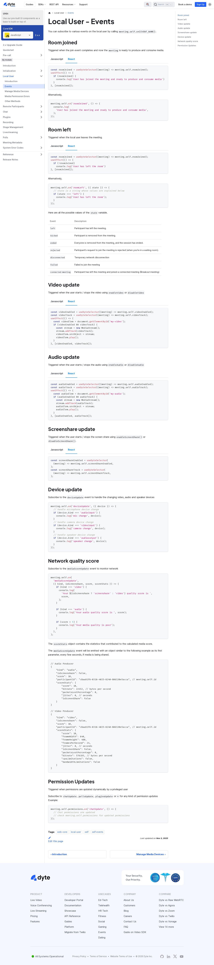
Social (101, 921)
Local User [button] (8, 76)
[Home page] (49, 13)
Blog (126, 910)
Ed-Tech (103, 900)
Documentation (72, 905)
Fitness (102, 916)
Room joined (183, 15)
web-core (62, 832)
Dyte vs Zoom (167, 910)
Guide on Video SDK (135, 932)
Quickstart (8, 50)
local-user (76, 832)
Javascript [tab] (57, 59)
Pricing (34, 916)
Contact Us (130, 921)
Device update (184, 37)
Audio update (184, 28)
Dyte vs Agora (167, 905)
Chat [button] (5, 111)
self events (97, 832)
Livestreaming (10, 132)
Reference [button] (8, 154)
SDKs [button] (41, 4)
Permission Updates (187, 45)
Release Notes (10, 159)
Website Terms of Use (121, 956)
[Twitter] (175, 956)
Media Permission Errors (17, 96)
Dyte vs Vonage (168, 921)
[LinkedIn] (168, 956)
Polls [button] (5, 137)
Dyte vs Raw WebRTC (171, 900)
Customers (129, 905)
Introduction (9, 65)
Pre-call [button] (7, 55)
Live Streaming (38, 910)
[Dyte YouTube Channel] (182, 956)
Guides (29, 4)
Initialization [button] (9, 71)
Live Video (36, 900)
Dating (101, 937)
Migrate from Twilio (75, 932)
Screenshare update (187, 32)
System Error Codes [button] (13, 147)
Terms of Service (98, 956)
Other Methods (12, 101)
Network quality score (188, 41)
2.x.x (37, 35)
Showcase (70, 910)
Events (8, 86)
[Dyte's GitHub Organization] (162, 956)
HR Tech (103, 910)
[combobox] (18, 35)
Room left (182, 19)
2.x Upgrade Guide (12, 45)
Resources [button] (67, 4)
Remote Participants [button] (13, 106)
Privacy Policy (79, 956)
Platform (69, 926)
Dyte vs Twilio (166, 916)
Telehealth (104, 905)
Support (83, 4)
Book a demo (185, 4)
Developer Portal (73, 900)
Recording (8, 122)
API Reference (72, 916)
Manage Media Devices (17, 91)
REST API (54, 4)
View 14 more (166, 926)
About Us (129, 900)
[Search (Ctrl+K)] (164, 4)
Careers (128, 916)
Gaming (102, 926)
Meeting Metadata (12, 142)
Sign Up (200, 4)
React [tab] (71, 59)
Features (35, 921)
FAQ (126, 926)
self (86, 832)
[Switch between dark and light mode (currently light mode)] (209, 4)
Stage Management (13, 127)
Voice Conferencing (41, 905)
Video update (184, 24)
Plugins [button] (7, 117)
